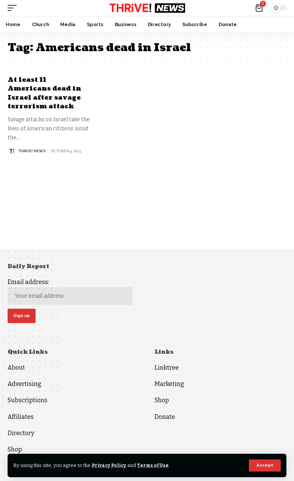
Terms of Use (155, 465)
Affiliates (21, 417)
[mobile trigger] (14, 8)
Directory (21, 433)
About (16, 368)
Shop (15, 450)
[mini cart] (259, 8)
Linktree (167, 368)
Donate (165, 417)
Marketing (169, 385)
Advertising (24, 385)
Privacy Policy (110, 465)
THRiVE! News (31, 151)
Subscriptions (27, 401)
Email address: (70, 291)
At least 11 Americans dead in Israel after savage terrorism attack (47, 93)
